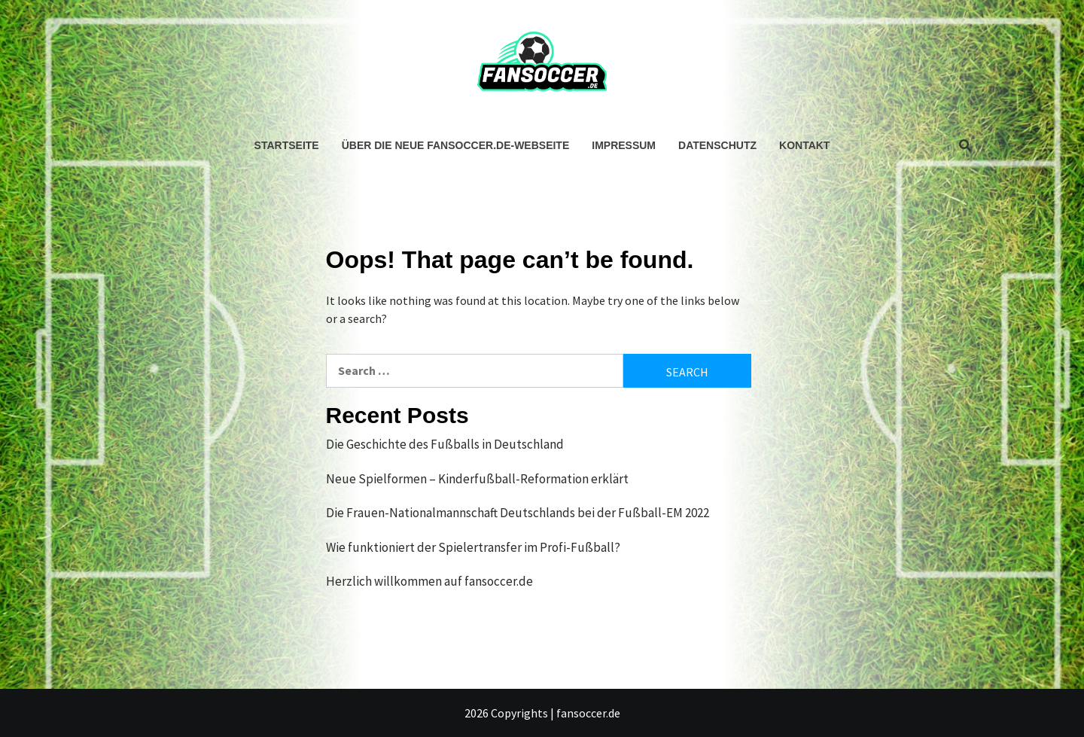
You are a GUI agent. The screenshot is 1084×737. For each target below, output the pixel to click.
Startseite (286, 145)
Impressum (624, 145)
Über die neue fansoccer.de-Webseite (456, 145)
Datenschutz (717, 145)
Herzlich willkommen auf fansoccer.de (429, 581)
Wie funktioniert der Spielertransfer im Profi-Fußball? (473, 547)
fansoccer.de (588, 712)
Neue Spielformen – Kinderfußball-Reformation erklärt (477, 479)
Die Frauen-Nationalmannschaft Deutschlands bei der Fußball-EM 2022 (517, 512)
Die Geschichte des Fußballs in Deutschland (445, 444)
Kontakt (804, 145)
